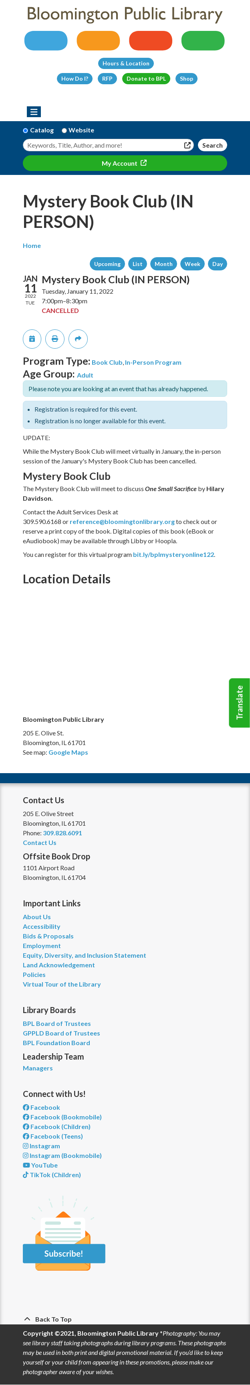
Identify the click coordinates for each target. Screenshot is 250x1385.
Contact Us (39, 842)
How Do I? (74, 78)
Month (164, 263)
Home (32, 245)
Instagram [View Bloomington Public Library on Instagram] (41, 1145)
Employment (42, 945)
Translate (239, 703)
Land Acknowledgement (59, 965)
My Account (120, 163)
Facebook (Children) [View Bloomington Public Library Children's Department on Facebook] (57, 1126)
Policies (34, 974)
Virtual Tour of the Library (62, 984)
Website (81, 130)
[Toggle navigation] (34, 112)
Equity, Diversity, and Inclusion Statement (84, 955)
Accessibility (41, 926)
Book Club (107, 362)
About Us (37, 916)
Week (192, 263)
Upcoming (107, 263)
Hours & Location (126, 63)
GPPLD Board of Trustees (61, 1033)
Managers (38, 1068)
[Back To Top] (125, 1319)
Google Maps (68, 752)
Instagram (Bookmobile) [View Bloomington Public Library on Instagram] (62, 1155)
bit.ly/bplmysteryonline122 (173, 554)
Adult (85, 375)
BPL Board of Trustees (57, 1023)
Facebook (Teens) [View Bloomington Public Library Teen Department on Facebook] (53, 1136)
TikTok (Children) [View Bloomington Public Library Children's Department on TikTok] (52, 1174)
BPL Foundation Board (56, 1042)
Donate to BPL (146, 78)
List (138, 263)
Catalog (42, 130)
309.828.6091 (62, 833)
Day (217, 263)
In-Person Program (153, 362)
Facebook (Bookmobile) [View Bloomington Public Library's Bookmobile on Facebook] (62, 1117)
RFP (107, 78)
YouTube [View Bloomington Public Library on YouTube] (40, 1165)
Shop (186, 78)
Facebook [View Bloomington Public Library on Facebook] (41, 1107)
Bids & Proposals (48, 936)
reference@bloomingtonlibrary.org (122, 521)
